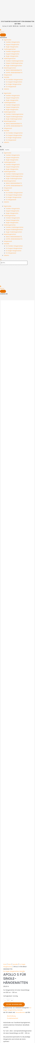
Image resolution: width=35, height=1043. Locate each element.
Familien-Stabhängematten (14, 61)
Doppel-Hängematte (12, 44)
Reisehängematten (10, 68)
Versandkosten (20, 731)
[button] (17, 146)
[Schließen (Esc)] (22, 1038)
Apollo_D (10, 790)
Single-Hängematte (12, 47)
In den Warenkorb (14, 723)
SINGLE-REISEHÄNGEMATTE (14, 70)
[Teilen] (16, 1038)
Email (2, 896)
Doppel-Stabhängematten (14, 63)
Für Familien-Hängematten (14, 80)
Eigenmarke (7, 40)
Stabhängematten (10, 58)
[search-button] (1, 260)
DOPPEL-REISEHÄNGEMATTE (14, 73)
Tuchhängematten (10, 49)
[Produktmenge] (8, 719)
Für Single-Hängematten (13, 84)
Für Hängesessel (11, 87)
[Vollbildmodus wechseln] (9, 1038)
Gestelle (6, 77)
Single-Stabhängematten (14, 66)
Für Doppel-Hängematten (14, 82)
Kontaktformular (7, 954)
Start (4, 683)
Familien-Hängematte (13, 42)
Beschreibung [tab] (11, 734)
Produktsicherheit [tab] (12, 737)
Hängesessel (8, 75)
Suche (2, 150)
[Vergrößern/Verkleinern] (3, 1038)
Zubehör (6, 89)
